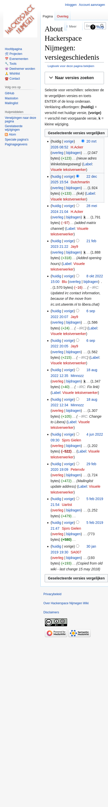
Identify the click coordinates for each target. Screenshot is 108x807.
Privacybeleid (52, 594)
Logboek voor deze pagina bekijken (71, 66)
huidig (56, 176)
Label (87, 164)
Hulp (100, 27)
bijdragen (73, 153)
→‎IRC (93, 287)
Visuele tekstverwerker (68, 170)
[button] (74, 78)
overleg (57, 153)
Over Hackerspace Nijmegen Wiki (66, 603)
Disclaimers (51, 612)
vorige (69, 141)
